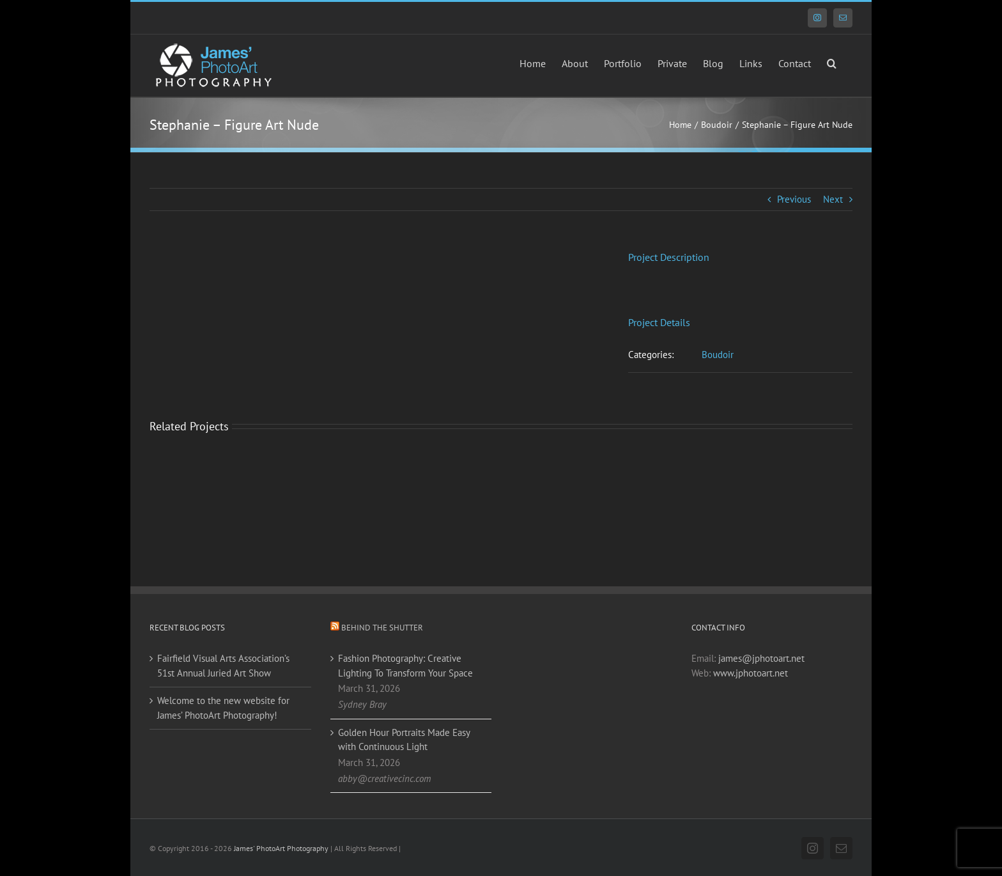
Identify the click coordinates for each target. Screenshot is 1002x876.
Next (833, 199)
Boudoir (718, 354)
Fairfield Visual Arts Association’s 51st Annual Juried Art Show (223, 665)
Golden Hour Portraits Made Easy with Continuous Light (404, 739)
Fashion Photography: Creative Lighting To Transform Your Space (405, 665)
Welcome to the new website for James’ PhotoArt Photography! (223, 707)
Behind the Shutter (382, 627)
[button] (831, 62)
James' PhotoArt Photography (281, 848)
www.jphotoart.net (750, 673)
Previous (794, 199)
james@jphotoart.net (761, 658)
